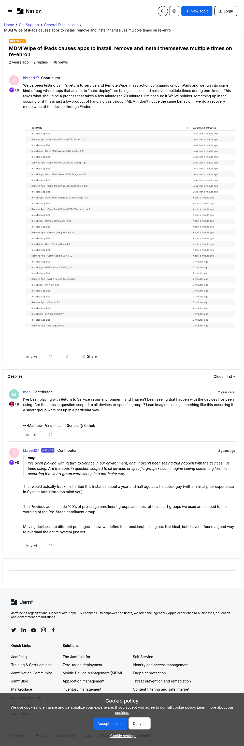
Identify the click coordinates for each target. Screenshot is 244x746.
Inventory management (82, 689)
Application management (83, 681)
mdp (27, 392)
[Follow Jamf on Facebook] (53, 629)
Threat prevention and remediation (162, 681)
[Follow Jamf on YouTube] (33, 630)
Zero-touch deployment (82, 665)
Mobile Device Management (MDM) (92, 673)
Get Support (29, 25)
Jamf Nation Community (31, 673)
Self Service (143, 657)
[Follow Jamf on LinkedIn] (23, 629)
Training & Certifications (31, 665)
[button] (10, 12)
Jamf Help (19, 657)
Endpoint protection (149, 673)
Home (9, 25)
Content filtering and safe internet (161, 689)
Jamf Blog (19, 681)
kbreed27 (31, 78)
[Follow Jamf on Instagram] (43, 629)
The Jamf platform (78, 657)
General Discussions (61, 25)
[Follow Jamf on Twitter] (13, 630)
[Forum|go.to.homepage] (29, 11)
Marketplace (21, 689)
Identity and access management (161, 665)
